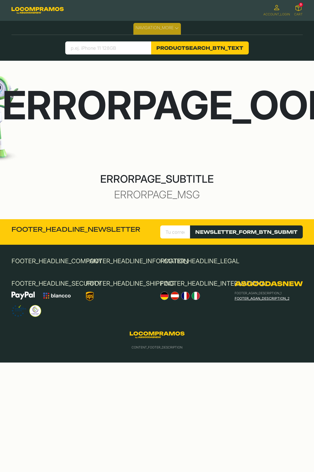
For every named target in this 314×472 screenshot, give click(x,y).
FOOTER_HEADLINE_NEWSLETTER (75, 229)
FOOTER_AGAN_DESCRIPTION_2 (262, 298)
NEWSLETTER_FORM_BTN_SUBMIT (246, 232)
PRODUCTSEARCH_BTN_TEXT (199, 48)
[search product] (108, 47)
